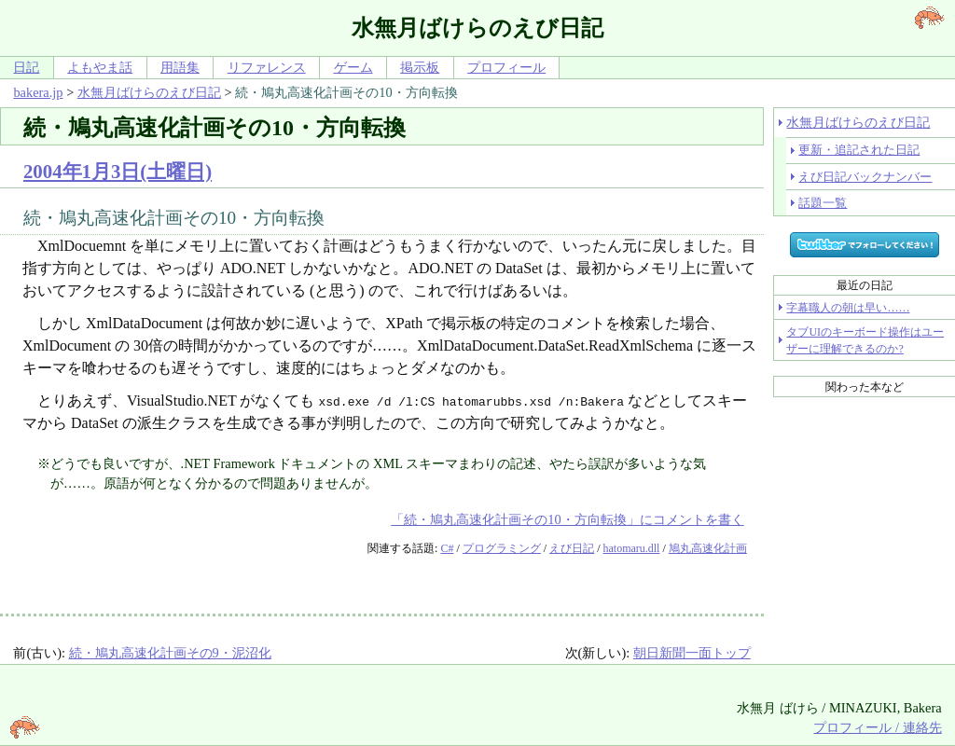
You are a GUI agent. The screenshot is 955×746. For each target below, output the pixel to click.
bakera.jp (37, 92)
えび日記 (571, 548)
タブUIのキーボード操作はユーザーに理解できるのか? (865, 340)
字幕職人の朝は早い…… (847, 307)
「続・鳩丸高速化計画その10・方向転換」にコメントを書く (567, 519)
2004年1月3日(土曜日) (117, 171)
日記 (26, 67)
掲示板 (419, 67)
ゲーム (353, 67)
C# (446, 548)
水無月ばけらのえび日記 (149, 92)
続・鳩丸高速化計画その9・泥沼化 (170, 652)
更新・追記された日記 (859, 150)
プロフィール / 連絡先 (877, 727)
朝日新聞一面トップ (692, 652)
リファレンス (267, 67)
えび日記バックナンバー (865, 177)
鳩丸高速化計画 (708, 548)
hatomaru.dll (630, 548)
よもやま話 (99, 67)
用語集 (180, 67)
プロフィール (506, 67)
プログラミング (502, 548)
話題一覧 (822, 203)
